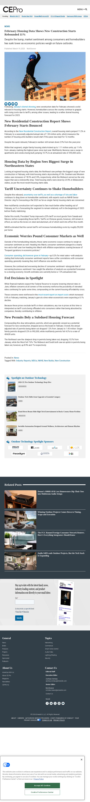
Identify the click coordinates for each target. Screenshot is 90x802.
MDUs (34, 360)
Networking (49, 643)
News (7, 26)
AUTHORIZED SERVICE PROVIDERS (37, 718)
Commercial (49, 646)
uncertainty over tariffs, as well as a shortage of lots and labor (50, 195)
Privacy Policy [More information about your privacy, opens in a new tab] (39, 779)
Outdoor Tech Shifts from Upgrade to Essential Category (39, 397)
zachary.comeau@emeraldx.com (56, 681)
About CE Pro (6, 675)
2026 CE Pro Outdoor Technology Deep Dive (34, 382)
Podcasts (5, 661)
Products (5, 649)
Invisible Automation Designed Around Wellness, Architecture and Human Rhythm (49, 426)
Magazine (5, 678)
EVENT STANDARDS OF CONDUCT (62, 718)
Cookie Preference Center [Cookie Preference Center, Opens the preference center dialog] (42, 792)
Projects (22, 415)
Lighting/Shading (51, 655)
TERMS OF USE (47, 720)
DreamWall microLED (41, 16)
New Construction (62, 360)
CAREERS (21, 718)
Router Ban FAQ (27, 16)
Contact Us (49, 694)
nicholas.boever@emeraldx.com (56, 690)
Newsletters (6, 682)
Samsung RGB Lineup (74, 16)
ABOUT (13, 718)
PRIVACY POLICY (59, 720)
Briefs (4, 646)
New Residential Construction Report (35, 131)
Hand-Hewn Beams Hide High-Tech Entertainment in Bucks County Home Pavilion (49, 412)
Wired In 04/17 (15, 16)
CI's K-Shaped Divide (58, 16)
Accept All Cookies (42, 785)
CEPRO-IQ (5, 685)
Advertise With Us (8, 672)
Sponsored (5, 658)
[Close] (81, 759)
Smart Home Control (51, 649)
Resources (22, 386)
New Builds (49, 360)
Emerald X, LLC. (41, 714)
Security (47, 658)
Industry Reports (23, 360)
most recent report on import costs (53, 295)
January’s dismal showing (24, 107)
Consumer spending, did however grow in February (26, 255)
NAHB (40, 360)
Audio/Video (49, 652)
